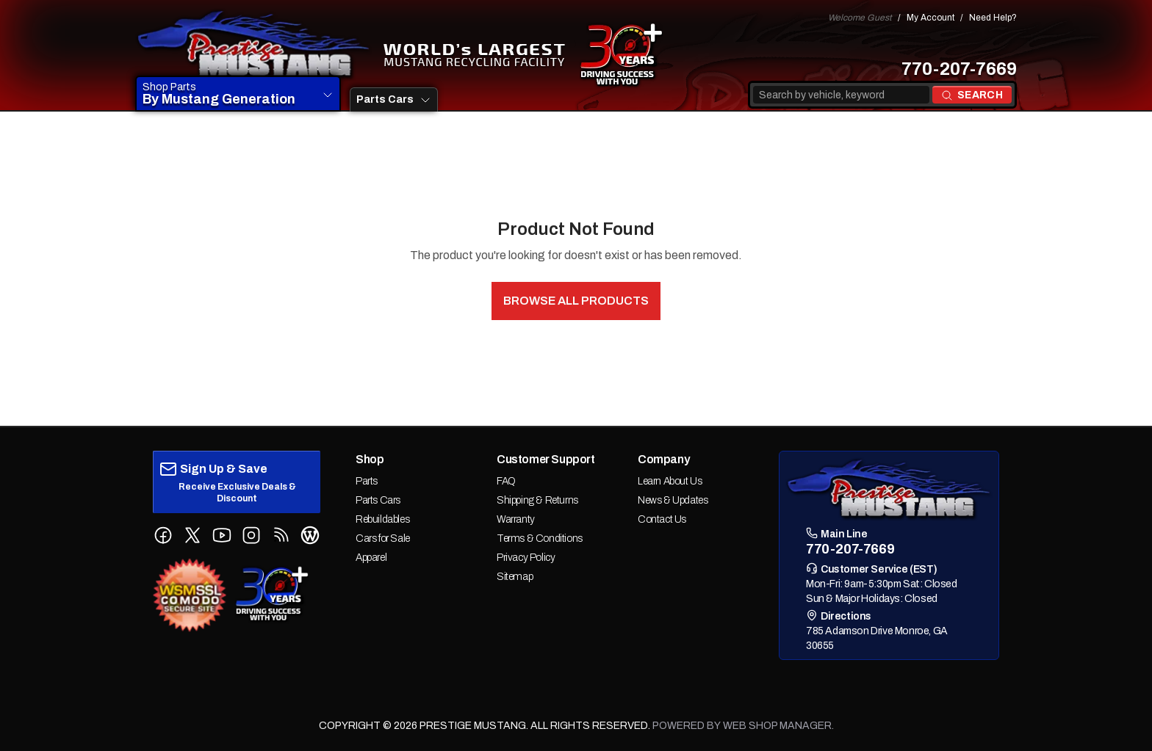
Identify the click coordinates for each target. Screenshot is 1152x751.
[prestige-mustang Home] (253, 44)
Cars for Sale (383, 538)
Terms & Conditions (540, 538)
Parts (367, 481)
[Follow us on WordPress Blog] (310, 535)
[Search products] (972, 95)
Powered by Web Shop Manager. (743, 725)
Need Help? (993, 17)
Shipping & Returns (537, 500)
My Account (930, 17)
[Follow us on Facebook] (163, 535)
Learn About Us (670, 481)
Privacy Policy (526, 557)
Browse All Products (575, 300)
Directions (838, 615)
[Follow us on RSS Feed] (280, 535)
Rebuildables (382, 519)
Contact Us (662, 519)
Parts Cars (378, 500)
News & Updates (673, 500)
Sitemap (515, 576)
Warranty (516, 519)
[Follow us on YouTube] (222, 535)
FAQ (506, 481)
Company (663, 459)
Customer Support (546, 459)
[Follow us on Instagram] (251, 535)
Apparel (371, 557)
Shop (370, 459)
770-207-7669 (959, 69)
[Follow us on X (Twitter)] (192, 535)
